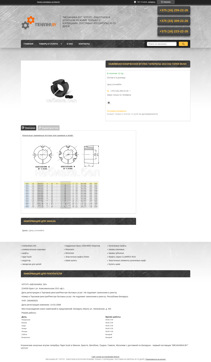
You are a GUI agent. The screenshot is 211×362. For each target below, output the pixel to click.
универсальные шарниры (34, 249)
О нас (70, 44)
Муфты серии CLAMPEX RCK (122, 257)
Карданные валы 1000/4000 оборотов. (82, 246)
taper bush (27, 257)
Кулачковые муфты (117, 246)
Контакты (84, 44)
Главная (28, 44)
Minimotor (69, 253)
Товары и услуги (48, 44)
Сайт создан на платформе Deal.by (105, 357)
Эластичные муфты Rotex (77, 257)
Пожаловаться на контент (156, 359)
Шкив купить (71, 260)
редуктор (26, 260)
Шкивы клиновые (116, 249)
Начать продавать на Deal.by (48, 2)
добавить (151, 2)
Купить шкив (114, 264)
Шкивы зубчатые (116, 253)
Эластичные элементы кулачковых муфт (127, 260)
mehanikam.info (29, 246)
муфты (25, 253)
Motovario (69, 249)
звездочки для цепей (31, 264)
